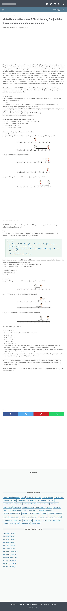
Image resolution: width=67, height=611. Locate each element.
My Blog (49, 506)
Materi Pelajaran (40, 506)
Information (18, 503)
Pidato (5, 516)
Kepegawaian (54, 503)
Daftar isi (54, 604)
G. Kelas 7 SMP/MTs (10, 551)
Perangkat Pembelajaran (55, 513)
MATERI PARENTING (28, 506)
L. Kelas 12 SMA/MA (10, 566)
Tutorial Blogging (14, 523)
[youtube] (54, 2)
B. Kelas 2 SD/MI (9, 536)
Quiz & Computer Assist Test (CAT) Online (50, 516)
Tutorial (5, 523)
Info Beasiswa (22, 500)
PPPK (5, 510)
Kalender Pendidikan (43, 503)
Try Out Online (47, 520)
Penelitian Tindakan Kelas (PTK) (31, 513)
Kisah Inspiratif (7, 506)
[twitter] (50, 2)
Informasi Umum (8, 503)
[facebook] (46, 2)
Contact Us (47, 604)
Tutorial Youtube (25, 523)
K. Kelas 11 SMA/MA (10, 563)
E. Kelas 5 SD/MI (9, 545)
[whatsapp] (56, 412)
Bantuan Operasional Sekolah (11, 497)
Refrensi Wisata (7, 520)
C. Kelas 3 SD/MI (9, 539)
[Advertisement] (33, 45)
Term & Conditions (32, 604)
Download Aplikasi (48, 497)
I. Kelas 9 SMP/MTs (10, 557)
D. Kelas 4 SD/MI (9, 542)
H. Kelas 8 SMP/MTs (10, 554)
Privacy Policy (21, 604)
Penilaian (44, 513)
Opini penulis (56, 506)
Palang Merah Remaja (15, 510)
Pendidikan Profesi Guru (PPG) (11, 513)
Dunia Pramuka (7, 500)
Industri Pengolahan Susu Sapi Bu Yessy (20, 252)
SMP (20, 520)
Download (38, 497)
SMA (15, 520)
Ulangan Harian (36, 523)
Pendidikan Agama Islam (45, 510)
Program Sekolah (13, 516)
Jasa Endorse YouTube (29, 503)
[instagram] (58, 2)
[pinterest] (62, 2)
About (40, 604)
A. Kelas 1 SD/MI (9, 533)
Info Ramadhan (42, 500)
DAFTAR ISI (30, 497)
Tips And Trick (37, 520)
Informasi (51, 500)
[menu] (4, 7)
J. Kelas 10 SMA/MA (10, 560)
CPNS (23, 497)
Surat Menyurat (27, 520)
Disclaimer (13, 604)
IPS (15, 500)
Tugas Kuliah (56, 520)
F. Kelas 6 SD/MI (9, 548)
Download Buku (59, 497)
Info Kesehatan (32, 500)
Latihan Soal (17, 506)
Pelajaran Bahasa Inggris (29, 510)
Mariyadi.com (36, 608)
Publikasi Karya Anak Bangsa (28, 516)
